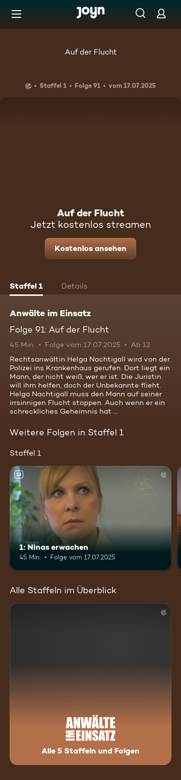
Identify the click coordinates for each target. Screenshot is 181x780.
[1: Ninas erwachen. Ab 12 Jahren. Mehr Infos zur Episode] (90, 518)
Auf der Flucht (91, 51)
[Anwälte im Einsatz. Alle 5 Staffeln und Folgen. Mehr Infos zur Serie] (90, 684)
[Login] (161, 13)
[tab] (26, 287)
